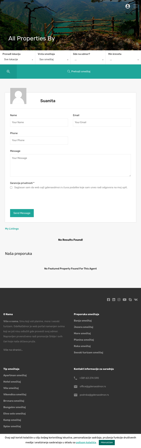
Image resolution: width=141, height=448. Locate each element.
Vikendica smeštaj (14, 394)
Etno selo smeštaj (14, 413)
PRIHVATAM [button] (107, 442)
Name (13, 115)
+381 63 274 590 (89, 378)
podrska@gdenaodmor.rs (94, 394)
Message (15, 151)
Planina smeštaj (84, 339)
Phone (14, 133)
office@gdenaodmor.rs (93, 386)
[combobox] (17, 60)
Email (76, 115)
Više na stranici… (13, 349)
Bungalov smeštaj (14, 407)
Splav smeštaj (12, 426)
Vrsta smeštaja (46, 54)
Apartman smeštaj (15, 375)
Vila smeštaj (11, 388)
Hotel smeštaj (12, 381)
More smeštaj (82, 333)
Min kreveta (114, 54)
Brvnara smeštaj (13, 400)
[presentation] (35, 198)
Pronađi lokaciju (12, 54)
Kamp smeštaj (12, 419)
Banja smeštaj (83, 320)
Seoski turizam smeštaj (88, 352)
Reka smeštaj (82, 346)
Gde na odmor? (81, 54)
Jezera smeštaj (83, 327)
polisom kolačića (86, 442)
